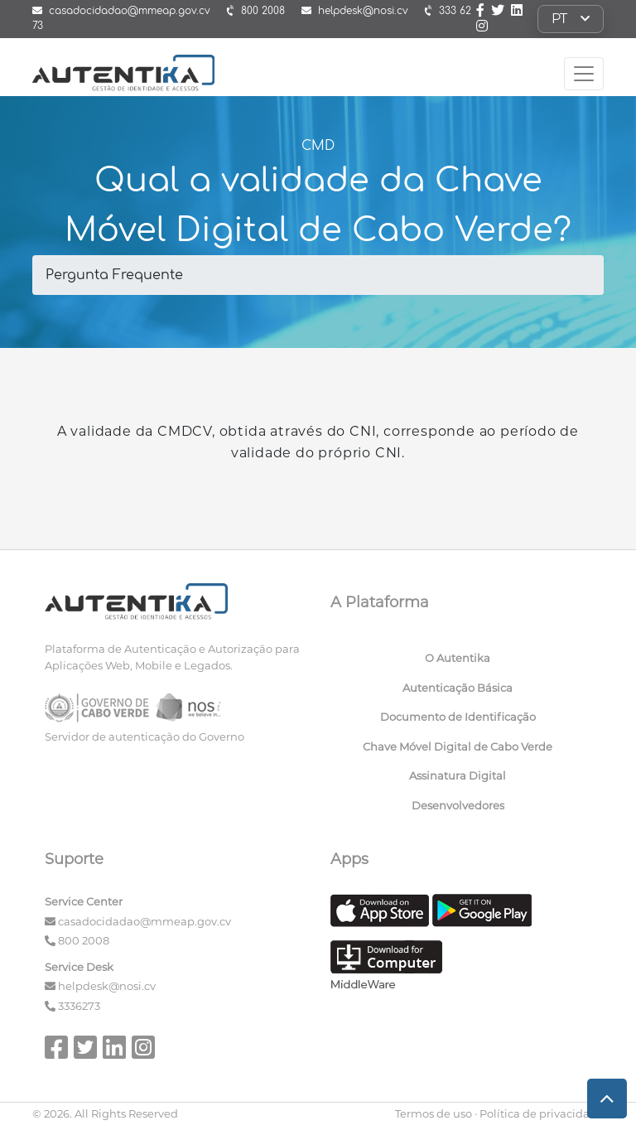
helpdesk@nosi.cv (107, 986)
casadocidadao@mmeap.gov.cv (144, 921)
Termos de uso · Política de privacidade (499, 1113)
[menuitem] (461, 662)
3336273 (79, 1005)
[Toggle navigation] (584, 73)
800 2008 (83, 940)
